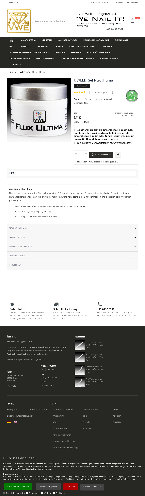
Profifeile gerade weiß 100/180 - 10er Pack (94, 345)
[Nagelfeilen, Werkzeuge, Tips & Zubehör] (29, 53)
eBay (115, 409)
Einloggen (118, 2)
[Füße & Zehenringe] (20, 59)
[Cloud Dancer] (121, 40)
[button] (92, 487)
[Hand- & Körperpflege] (98, 53)
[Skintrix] (76, 53)
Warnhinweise (17, 255)
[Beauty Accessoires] (45, 59)
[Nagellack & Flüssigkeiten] (82, 46)
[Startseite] (12, 40)
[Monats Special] (28, 40)
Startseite (12, 72)
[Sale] (29, 65)
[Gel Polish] (43, 46)
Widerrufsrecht (60, 428)
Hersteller (15, 264)
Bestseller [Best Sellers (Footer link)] (87, 428)
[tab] (72, 173)
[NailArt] (107, 46)
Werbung (48, 493)
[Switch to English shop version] (16, 422)
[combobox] (56, 21)
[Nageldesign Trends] (67, 40)
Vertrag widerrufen (62, 435)
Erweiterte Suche (38, 409)
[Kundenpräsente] (109, 59)
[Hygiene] (60, 53)
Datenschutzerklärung (64, 441)
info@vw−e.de (47, 385)
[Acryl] (59, 46)
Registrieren (132, 2)
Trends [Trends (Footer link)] (86, 422)
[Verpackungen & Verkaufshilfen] (77, 59)
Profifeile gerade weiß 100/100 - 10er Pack (94, 357)
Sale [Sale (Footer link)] (85, 415)
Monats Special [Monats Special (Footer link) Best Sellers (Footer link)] (90, 409)
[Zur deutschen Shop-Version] (10, 422)
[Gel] (12, 46)
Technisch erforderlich (15, 493)
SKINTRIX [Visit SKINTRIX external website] (117, 422)
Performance (34, 493)
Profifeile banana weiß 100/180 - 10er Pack (94, 369)
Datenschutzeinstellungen (20, 415)
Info (11, 172)
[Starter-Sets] (15, 65)
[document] (73, 475)
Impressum (58, 415)
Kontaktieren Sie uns (100, 2)
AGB (54, 422)
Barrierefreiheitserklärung (65, 447)
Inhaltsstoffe (17, 237)
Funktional (60, 493)
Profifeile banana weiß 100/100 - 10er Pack (94, 382)
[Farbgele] (26, 46)
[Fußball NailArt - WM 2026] (96, 40)
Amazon (117, 415)
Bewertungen (18, 228)
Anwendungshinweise (21, 246)
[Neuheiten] (47, 40)
